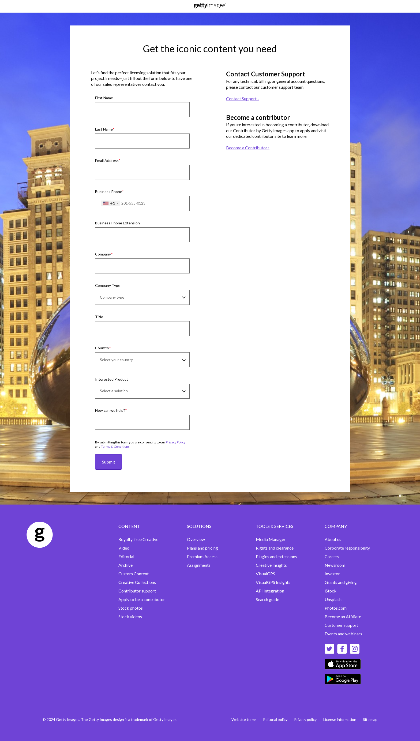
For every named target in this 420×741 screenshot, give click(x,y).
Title (99, 316)
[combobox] (110, 203)
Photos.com (336, 607)
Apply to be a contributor (141, 599)
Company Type (107, 285)
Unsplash (333, 599)
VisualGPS (265, 573)
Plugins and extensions (276, 556)
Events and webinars (343, 633)
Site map (370, 719)
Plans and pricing (202, 547)
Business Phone (108, 191)
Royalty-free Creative (138, 539)
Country (102, 348)
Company (103, 254)
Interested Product (111, 379)
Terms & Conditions (115, 446)
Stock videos (130, 616)
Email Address (107, 160)
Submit (108, 461)
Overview (196, 539)
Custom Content (133, 573)
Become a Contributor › (247, 147)
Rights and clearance (275, 547)
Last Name (103, 129)
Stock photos (130, 607)
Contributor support (137, 590)
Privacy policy (305, 719)
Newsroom (335, 565)
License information (339, 719)
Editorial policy (275, 719)
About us (333, 539)
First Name (104, 97)
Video (123, 547)
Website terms (244, 719)
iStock (330, 590)
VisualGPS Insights (273, 582)
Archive (125, 565)
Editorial (126, 556)
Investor (332, 573)
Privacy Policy (175, 442)
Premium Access (202, 556)
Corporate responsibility (347, 547)
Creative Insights (271, 565)
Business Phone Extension (117, 223)
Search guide (267, 599)
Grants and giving (341, 582)
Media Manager (271, 539)
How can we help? (110, 410)
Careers (332, 556)
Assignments (199, 565)
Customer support (341, 625)
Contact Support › (242, 98)
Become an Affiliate (343, 616)
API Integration (270, 590)
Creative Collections (137, 582)
